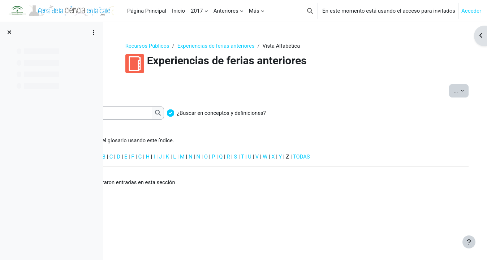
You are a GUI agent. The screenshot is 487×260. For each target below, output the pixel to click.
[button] (310, 11)
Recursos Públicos (167, 46)
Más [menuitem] (254, 11)
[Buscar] (157, 113)
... (453, 90)
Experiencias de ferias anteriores (236, 46)
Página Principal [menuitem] (146, 11)
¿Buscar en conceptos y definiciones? (268, 113)
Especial (127, 157)
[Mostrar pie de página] (468, 241)
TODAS (350, 157)
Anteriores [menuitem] (226, 11)
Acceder (471, 11)
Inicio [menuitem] (178, 11)
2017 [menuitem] (197, 11)
